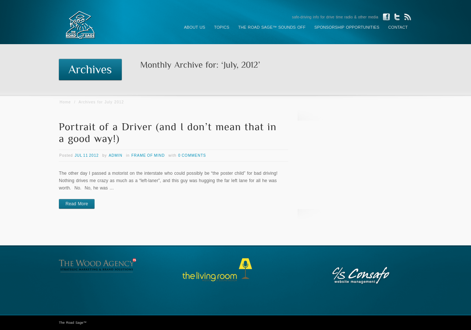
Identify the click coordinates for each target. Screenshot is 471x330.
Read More (76, 203)
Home (65, 102)
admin (115, 155)
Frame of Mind (148, 155)
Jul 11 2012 (87, 155)
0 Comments (192, 155)
